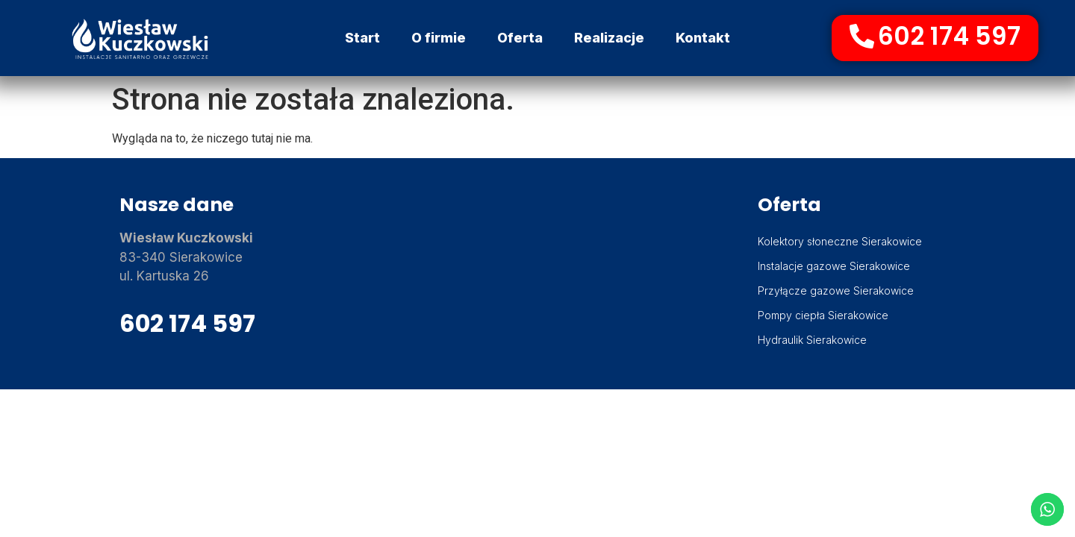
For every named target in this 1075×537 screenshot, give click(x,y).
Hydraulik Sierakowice (812, 339)
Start (362, 37)
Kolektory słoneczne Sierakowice (840, 241)
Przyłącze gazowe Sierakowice (836, 290)
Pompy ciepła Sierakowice (823, 315)
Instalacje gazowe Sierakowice (834, 266)
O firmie (438, 37)
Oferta (520, 37)
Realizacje (609, 37)
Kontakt (703, 37)
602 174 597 (187, 323)
